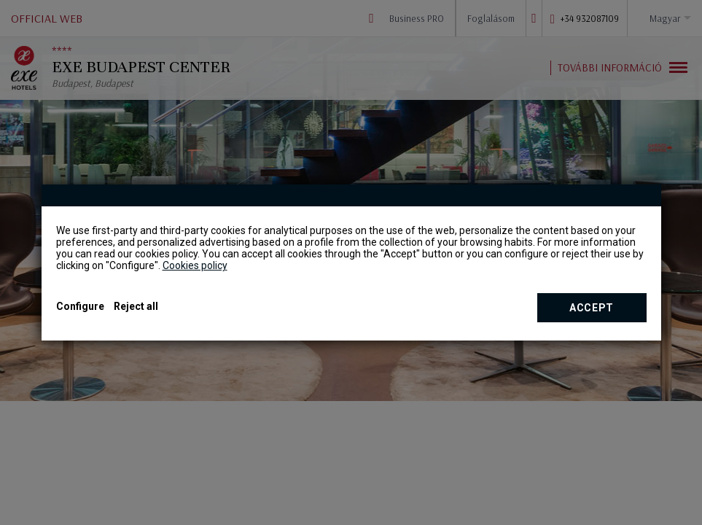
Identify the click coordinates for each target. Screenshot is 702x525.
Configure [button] (80, 306)
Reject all (136, 306)
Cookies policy (195, 265)
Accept (591, 308)
